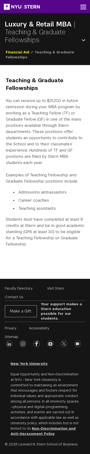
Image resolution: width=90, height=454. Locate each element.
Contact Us (14, 297)
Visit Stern (55, 288)
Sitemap (11, 337)
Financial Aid (17, 52)
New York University (29, 364)
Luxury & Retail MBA (39, 24)
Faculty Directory (19, 288)
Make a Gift (20, 311)
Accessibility (39, 328)
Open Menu (84, 40)
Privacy (11, 328)
